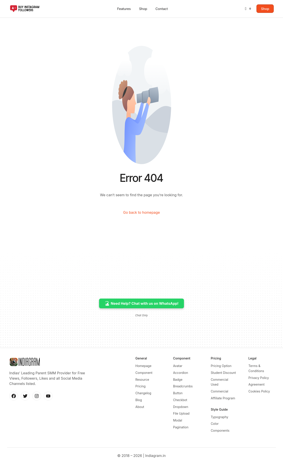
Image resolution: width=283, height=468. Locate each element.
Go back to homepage (141, 212)
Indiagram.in (155, 460)
